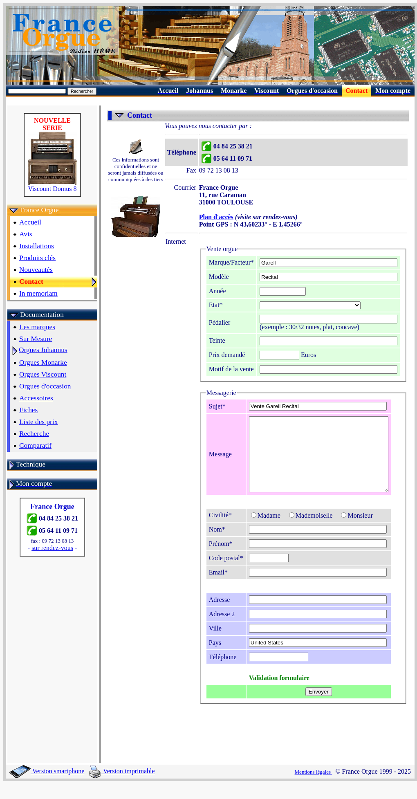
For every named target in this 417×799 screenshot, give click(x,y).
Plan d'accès (203, 216)
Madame (252, 530)
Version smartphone (46, 785)
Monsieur (344, 530)
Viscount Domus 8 (49, 186)
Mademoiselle (298, 530)
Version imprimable (122, 785)
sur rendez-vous (50, 547)
